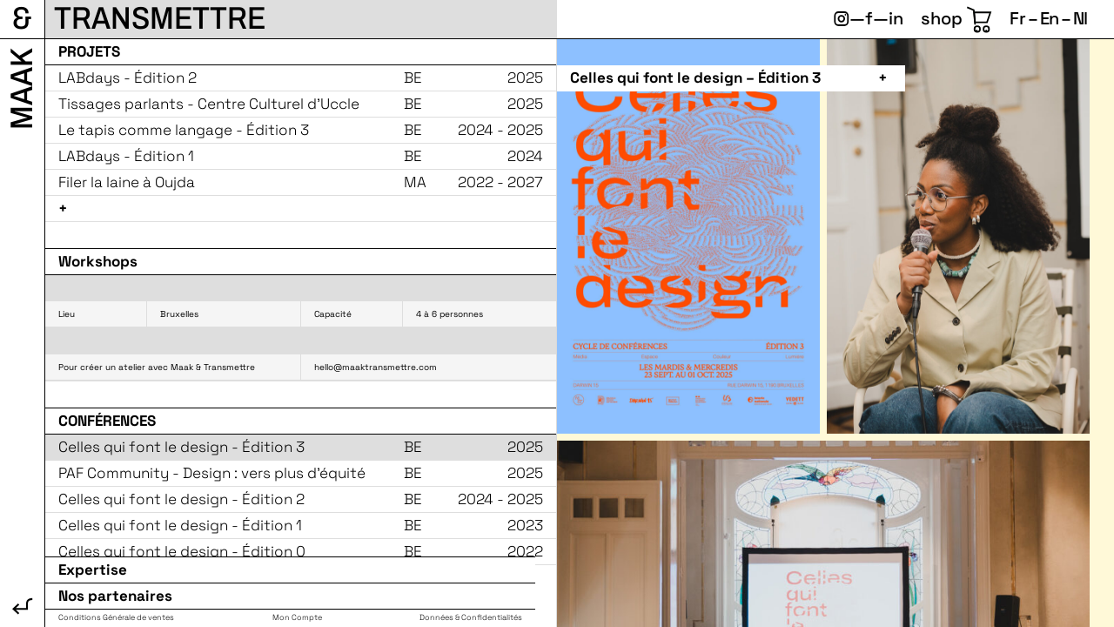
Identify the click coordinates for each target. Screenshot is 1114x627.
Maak (21, 89)
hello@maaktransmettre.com (375, 367)
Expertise (92, 570)
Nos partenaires (115, 596)
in (896, 19)
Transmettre (159, 18)
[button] (733, 78)
